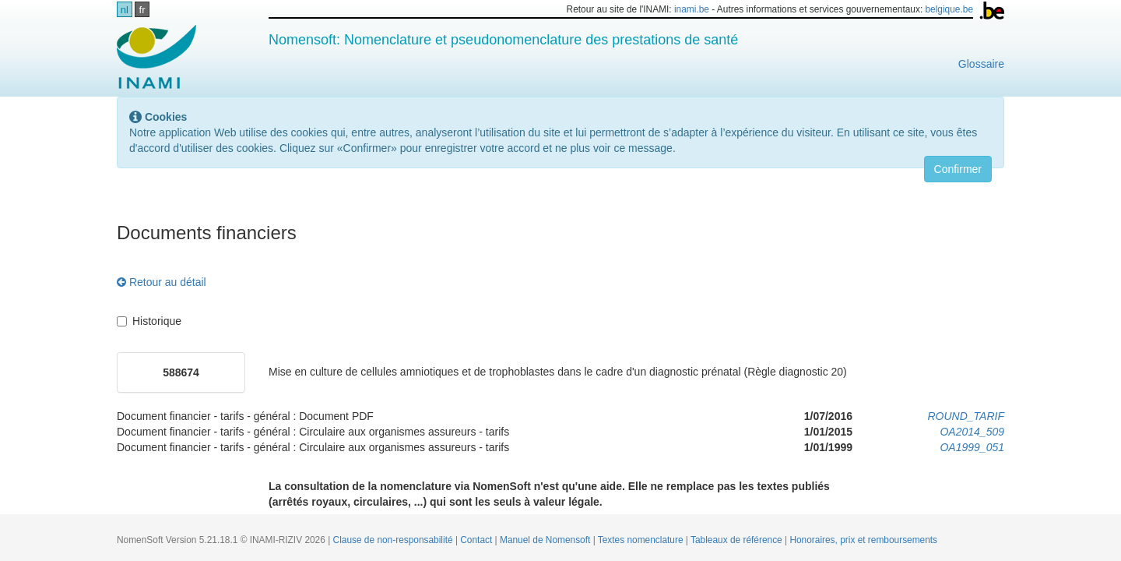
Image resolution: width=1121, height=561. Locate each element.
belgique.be (950, 9)
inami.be (691, 9)
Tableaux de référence (738, 540)
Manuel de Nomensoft (546, 540)
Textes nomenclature (642, 540)
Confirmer (958, 169)
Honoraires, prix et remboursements (863, 540)
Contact (477, 540)
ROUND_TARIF (965, 416)
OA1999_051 (972, 447)
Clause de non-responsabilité (394, 540)
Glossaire (981, 64)
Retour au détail (161, 282)
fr (142, 10)
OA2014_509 (972, 431)
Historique (149, 321)
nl (124, 10)
